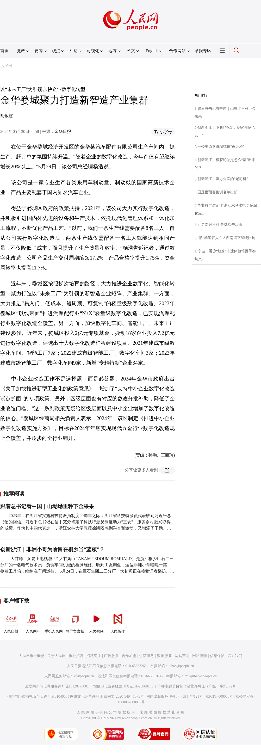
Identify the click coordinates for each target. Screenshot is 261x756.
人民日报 (11, 621)
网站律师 (199, 656)
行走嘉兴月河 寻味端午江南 (219, 224)
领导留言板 (75, 621)
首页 (4, 50)
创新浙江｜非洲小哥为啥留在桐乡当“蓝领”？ (52, 549)
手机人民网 (54, 621)
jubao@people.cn (181, 666)
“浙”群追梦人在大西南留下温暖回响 (226, 238)
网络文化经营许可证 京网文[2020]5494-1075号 (107, 696)
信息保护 (217, 656)
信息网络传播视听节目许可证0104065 (37, 696)
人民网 (6, 66)
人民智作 (118, 621)
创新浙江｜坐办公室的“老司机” (222, 179)
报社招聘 (76, 656)
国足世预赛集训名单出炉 (217, 192)
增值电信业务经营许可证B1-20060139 (123, 686)
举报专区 (203, 50)
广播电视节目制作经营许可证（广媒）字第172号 (197, 686)
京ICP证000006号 (219, 696)
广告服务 (111, 656)
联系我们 (235, 656)
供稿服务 (146, 656)
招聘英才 (93, 656)
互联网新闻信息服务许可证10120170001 (57, 686)
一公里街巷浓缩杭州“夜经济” (220, 147)
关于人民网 (56, 656)
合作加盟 (129, 656)
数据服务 (164, 656)
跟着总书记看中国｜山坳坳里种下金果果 (47, 506)
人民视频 (96, 621)
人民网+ (32, 621)
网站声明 (182, 656)
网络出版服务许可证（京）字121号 (174, 696)
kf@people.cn (83, 676)
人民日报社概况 (31, 656)
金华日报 (62, 131)
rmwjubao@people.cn (200, 676)
